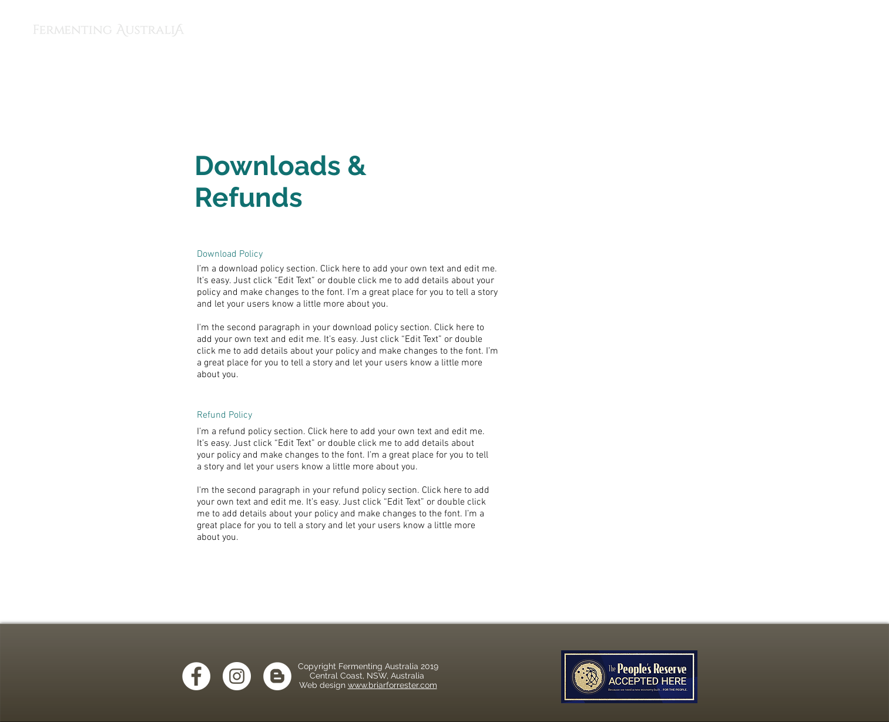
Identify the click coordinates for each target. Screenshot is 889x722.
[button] (867, 29)
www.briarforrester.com (392, 685)
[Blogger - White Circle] (277, 676)
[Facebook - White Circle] (196, 676)
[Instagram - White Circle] (237, 676)
